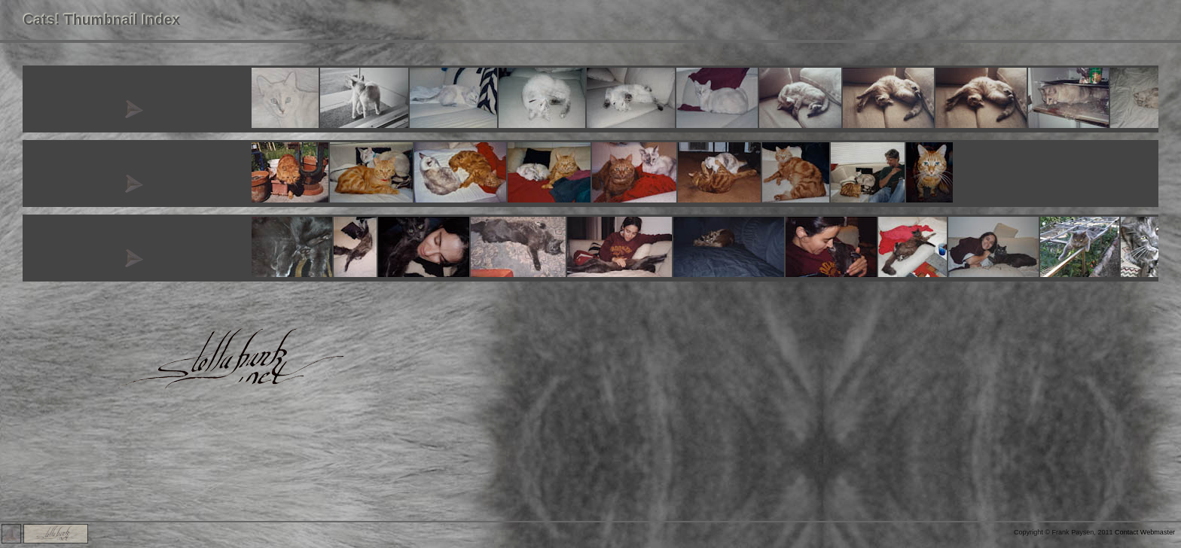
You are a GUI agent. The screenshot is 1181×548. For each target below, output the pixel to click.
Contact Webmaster (1145, 532)
